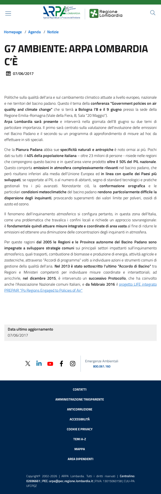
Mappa (79, 448)
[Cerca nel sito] (152, 13)
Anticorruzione (79, 409)
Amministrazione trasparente (79, 399)
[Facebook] (61, 363)
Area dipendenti (80, 458)
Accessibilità (80, 419)
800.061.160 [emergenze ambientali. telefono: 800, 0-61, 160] (101, 366)
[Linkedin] (39, 363)
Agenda (34, 32)
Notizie (53, 32)
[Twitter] (27, 363)
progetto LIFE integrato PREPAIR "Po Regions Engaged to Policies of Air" (80, 287)
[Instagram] (72, 363)
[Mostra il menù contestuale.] (8, 13)
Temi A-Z (79, 439)
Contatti (79, 389)
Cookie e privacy (79, 429)
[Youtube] (50, 363)
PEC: (67, 480)
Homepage (13, 32)
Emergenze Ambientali (101, 361)
